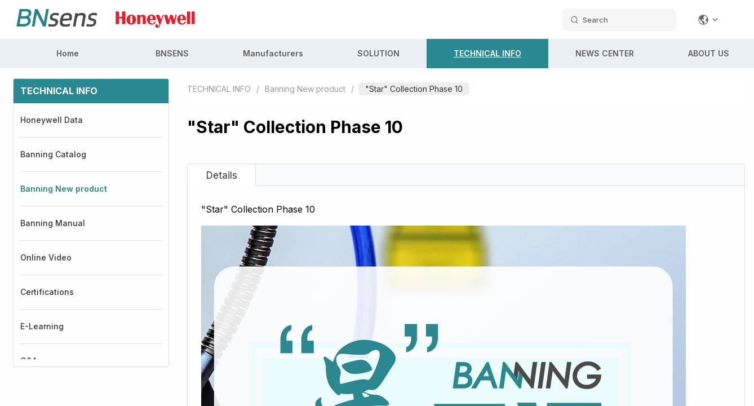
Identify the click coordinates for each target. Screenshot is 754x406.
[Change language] (708, 20)
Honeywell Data (51, 120)
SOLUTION (378, 53)
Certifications (47, 292)
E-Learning (42, 326)
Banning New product (63, 188)
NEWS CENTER (604, 53)
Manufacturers (273, 53)
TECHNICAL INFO (487, 53)
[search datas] (619, 19)
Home (67, 53)
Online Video (46, 257)
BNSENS (172, 53)
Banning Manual (52, 223)
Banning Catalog (53, 154)
